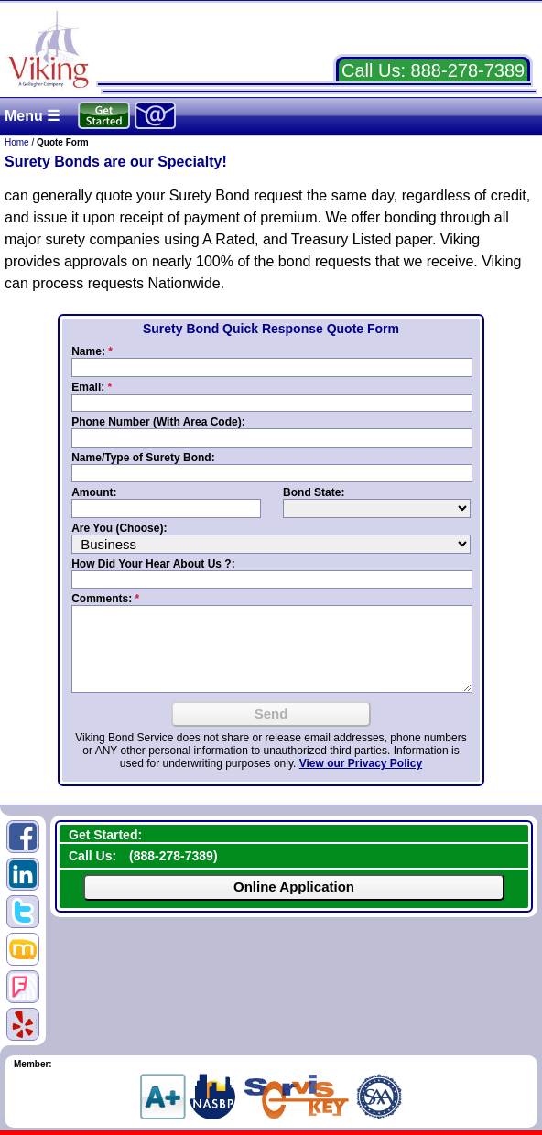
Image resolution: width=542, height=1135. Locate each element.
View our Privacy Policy (361, 763)
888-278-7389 (468, 70)
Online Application (293, 886)
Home (17, 142)
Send (271, 713)
